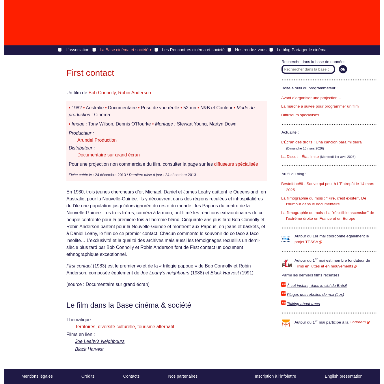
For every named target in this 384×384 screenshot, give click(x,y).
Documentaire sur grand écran (108, 154)
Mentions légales (37, 376)
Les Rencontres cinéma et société (193, 49)
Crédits (88, 376)
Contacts (131, 376)
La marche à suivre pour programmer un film (320, 106)
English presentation (343, 376)
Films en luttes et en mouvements (323, 266)
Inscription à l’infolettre (275, 376)
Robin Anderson (134, 92)
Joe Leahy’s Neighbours (99, 341)
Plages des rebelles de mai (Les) (315, 294)
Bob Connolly (101, 92)
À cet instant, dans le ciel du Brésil (317, 285)
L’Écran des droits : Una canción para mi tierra (321, 142)
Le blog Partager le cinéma (302, 49)
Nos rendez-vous (250, 49)
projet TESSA (306, 242)
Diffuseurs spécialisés (300, 115)
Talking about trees (303, 304)
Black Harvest (89, 349)
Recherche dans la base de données (313, 62)
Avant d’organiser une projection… (311, 98)
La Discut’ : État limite (300, 156)
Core (358, 322)
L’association (77, 49)
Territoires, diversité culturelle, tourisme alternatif (124, 326)
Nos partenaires (183, 376)
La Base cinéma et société (124, 49)
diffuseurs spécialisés (236, 164)
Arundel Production (97, 140)
